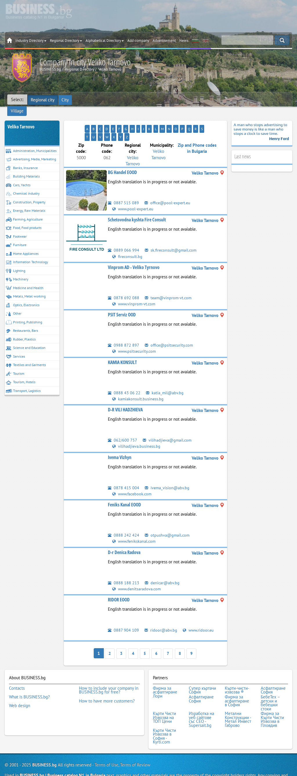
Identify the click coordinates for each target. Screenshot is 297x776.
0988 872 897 (123, 328)
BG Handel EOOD (122, 155)
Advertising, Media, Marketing (31, 150)
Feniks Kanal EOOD (124, 487)
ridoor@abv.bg (161, 612)
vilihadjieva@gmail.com (168, 423)
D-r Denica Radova (124, 535)
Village (83, 99)
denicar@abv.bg (162, 565)
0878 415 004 (123, 470)
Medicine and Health (25, 279)
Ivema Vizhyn (119, 440)
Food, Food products (23, 219)
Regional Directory (66, 40)
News (183, 40)
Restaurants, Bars (22, 322)
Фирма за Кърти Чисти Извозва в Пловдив (272, 699)
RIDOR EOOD (119, 582)
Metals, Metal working (26, 288)
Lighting (15, 262)
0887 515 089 (123, 186)
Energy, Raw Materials (25, 202)
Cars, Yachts (18, 176)
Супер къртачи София (202, 671)
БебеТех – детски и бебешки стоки (270, 683)
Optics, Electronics (22, 296)
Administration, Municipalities (31, 142)
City (65, 99)
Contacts (17, 669)
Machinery (17, 270)
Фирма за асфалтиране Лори (165, 673)
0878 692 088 (123, 280)
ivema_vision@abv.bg (167, 470)
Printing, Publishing (24, 313)
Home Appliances (22, 245)
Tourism (15, 365)
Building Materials (23, 168)
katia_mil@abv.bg (165, 375)
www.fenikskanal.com (134, 524)
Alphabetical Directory (105, 40)
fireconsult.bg (127, 239)
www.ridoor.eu (199, 612)
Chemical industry (23, 185)
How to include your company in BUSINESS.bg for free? (108, 671)
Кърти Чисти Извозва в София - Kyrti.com (164, 714)
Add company (138, 40)
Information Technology (27, 253)
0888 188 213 (123, 565)
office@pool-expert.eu (168, 186)
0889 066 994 (123, 233)
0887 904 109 (123, 612)
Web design (19, 685)
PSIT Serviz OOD (122, 297)
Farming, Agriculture (24, 210)
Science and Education (26, 339)
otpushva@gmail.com (168, 517)
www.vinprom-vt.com (134, 286)
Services (15, 347)
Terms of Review (135, 742)
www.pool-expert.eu (133, 192)
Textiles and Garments (26, 356)
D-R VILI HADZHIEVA (125, 392)
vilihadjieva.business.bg (136, 429)
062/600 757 (122, 423)
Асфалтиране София (273, 671)
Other (13, 305)
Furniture (16, 236)
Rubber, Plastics (21, 330)
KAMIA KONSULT (122, 345)
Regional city (43, 99)
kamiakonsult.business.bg (138, 381)
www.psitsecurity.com (135, 334)
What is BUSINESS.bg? (29, 677)
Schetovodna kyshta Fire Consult (137, 203)
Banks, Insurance (22, 159)
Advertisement (164, 40)
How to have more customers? (107, 681)
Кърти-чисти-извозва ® (237, 671)
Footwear (16, 227)
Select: (17, 99)
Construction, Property (26, 193)
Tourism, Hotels (20, 373)
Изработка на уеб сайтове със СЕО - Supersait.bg (201, 699)
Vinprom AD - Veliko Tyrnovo (134, 250)
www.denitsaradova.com (137, 571)
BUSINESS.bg (44, 742)
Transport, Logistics (23, 382)
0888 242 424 (123, 517)
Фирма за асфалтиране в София (237, 681)
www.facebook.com (133, 476)
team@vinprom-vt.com (169, 280)
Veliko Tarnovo (21, 118)
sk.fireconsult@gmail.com (171, 233)
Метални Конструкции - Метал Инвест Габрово (238, 699)
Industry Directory (30, 40)
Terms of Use (106, 742)
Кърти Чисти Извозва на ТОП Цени (164, 697)
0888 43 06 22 (124, 375)
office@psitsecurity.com (170, 328)
